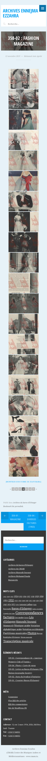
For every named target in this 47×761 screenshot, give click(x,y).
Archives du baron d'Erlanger (24, 502)
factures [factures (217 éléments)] (9, 617)
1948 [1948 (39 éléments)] (23, 601)
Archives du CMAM (16, 568)
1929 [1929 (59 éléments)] (37, 596)
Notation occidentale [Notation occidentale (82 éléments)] (32, 629)
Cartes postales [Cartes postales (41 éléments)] (37, 609)
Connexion (13, 697)
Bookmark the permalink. (13, 506)
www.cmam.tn (32, 756)
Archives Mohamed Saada (19, 576)
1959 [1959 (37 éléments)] (37, 601)
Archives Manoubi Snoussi (19, 572)
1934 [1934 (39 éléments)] (19, 601)
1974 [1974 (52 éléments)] (9, 604)
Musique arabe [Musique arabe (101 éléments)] (22, 625)
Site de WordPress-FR (17, 708)
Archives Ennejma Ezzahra (20, 13)
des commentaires (17, 704)
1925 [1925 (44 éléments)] (20, 596)
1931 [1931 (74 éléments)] (5, 600)
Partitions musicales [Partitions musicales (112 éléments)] (15, 633)
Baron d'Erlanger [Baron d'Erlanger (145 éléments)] (22, 608)
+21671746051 (14, 732)
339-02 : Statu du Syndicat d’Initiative (24, 676)
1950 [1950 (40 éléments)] (26, 601)
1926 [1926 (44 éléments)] (24, 596)
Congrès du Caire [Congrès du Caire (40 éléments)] (9, 613)
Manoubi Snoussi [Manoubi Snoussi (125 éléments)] (26, 621)
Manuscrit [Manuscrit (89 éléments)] (8, 625)
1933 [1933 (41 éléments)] (16, 601)
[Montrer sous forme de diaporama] (23, 482)
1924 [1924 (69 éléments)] (16, 596)
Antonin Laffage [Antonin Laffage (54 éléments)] (26, 604)
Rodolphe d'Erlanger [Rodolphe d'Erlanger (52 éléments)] (11, 637)
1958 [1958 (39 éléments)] (33, 601)
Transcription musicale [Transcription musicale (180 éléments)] (18, 641)
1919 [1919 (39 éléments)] (8, 596)
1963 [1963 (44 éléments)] (5, 605)
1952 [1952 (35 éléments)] (30, 601)
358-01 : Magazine (15, 517)
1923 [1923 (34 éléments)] (11, 596)
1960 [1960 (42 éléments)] (41, 601)
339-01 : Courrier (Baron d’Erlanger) (23, 680)
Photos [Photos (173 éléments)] (31, 633)
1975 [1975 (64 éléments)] (13, 604)
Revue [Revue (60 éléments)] (39, 633)
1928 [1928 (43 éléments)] (32, 596)
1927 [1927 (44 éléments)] (28, 596)
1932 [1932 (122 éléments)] (11, 600)
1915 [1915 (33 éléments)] (4, 596)
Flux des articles (17, 700)
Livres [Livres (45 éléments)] (26, 618)
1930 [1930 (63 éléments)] (41, 596)
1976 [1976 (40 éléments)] (17, 605)
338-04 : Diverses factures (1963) (31, 521)
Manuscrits (13, 580)
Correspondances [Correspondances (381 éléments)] (29, 612)
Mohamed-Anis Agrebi (33, 56)
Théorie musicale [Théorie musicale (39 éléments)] (26, 637)
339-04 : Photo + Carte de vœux (22, 665)
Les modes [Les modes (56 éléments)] (19, 617)
